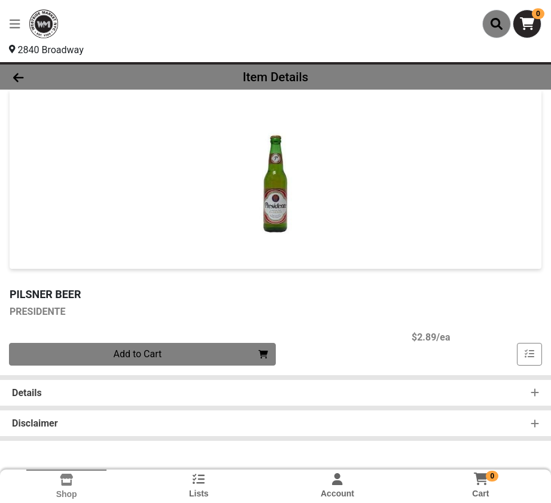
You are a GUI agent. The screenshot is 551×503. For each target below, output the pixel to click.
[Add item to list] (529, 354)
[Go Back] (76, 77)
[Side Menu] (15, 24)
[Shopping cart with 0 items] (527, 24)
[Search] (497, 24)
